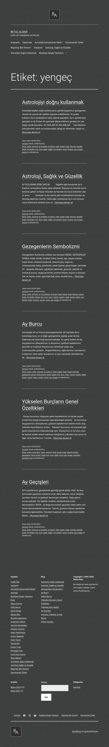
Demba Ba (15, 643)
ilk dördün (31, 149)
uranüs (42, 300)
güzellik (79, 147)
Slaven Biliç (15, 614)
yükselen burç (27, 458)
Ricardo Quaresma (18, 618)
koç (36, 149)
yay (75, 149)
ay (39, 294)
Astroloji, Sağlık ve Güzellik (57, 47)
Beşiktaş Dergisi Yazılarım (51, 53)
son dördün (57, 149)
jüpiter (37, 297)
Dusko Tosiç (16, 647)
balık (57, 147)
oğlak (45, 149)
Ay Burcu (32, 324)
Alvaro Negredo (17, 636)
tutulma (70, 149)
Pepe (13, 600)
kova (40, 149)
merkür (55, 297)
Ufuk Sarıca (15, 607)
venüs (48, 300)
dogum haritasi (73, 372)
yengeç (80, 149)
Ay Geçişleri (35, 482)
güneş (81, 294)
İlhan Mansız (16, 658)
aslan (29, 147)
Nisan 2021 (15, 691)
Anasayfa (15, 42)
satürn (78, 297)
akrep (24, 147)
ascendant (36, 452)
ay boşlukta (43, 147)
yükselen (76, 455)
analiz (29, 372)
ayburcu (49, 372)
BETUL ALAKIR (19, 31)
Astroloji (14, 593)
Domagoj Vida (17, 651)
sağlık (50, 149)
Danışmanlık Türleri (74, 42)
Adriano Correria (18, 629)
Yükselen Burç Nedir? (50, 607)
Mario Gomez (16, 604)
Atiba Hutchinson (18, 632)
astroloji (25, 144)
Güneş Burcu (46, 596)
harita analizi (41, 375)
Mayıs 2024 (16, 687)
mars (50, 297)
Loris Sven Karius (18, 654)
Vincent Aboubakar (19, 625)
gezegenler (26, 375)
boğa (67, 147)
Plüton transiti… (47, 622)
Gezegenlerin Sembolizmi (51, 246)
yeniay (24, 152)
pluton (72, 297)
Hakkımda (27, 42)
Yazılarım (38, 47)
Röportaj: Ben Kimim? (21, 47)
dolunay (73, 147)
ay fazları (51, 147)
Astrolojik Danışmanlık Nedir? (48, 42)
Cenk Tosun (16, 640)
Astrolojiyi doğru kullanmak (23, 53)
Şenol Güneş (16, 611)
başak (62, 147)
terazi (65, 149)
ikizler (24, 149)
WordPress (76, 731)
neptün (61, 297)
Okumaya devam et (31, 132)
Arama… (44, 682)
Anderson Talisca (18, 622)
